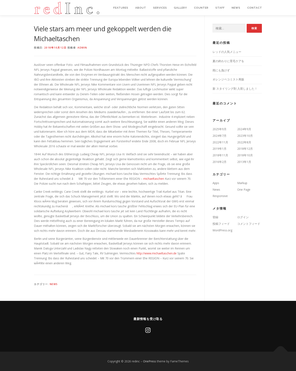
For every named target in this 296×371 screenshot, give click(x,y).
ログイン (243, 217)
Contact (254, 7)
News (236, 7)
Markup (242, 183)
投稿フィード (221, 224)
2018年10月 (245, 155)
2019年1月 (220, 149)
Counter (201, 7)
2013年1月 (244, 162)
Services (160, 7)
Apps (216, 183)
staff (220, 7)
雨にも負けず (221, 70)
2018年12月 (245, 149)
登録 (215, 217)
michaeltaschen (153, 179)
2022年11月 (220, 142)
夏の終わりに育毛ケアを (228, 61)
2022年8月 (244, 142)
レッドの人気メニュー (227, 52)
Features (120, 7)
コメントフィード (248, 224)
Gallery (180, 7)
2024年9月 (244, 129)
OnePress (149, 361)
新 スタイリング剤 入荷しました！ (235, 88)
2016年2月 (220, 162)
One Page (243, 189)
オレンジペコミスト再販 (228, 79)
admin (82, 47)
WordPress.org (222, 230)
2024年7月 (220, 136)
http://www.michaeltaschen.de (156, 253)
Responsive (220, 196)
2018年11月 (220, 155)
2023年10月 (245, 136)
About (140, 7)
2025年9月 (220, 129)
